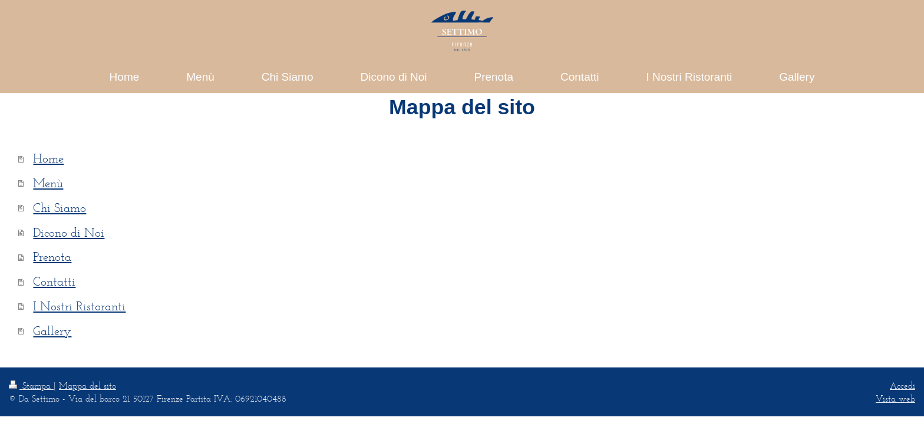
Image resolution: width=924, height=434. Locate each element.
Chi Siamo (59, 207)
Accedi (902, 385)
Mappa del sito (87, 385)
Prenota (52, 256)
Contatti (54, 281)
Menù (48, 182)
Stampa (31, 385)
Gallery (52, 330)
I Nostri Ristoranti (79, 306)
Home (48, 158)
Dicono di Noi (68, 232)
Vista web (895, 398)
